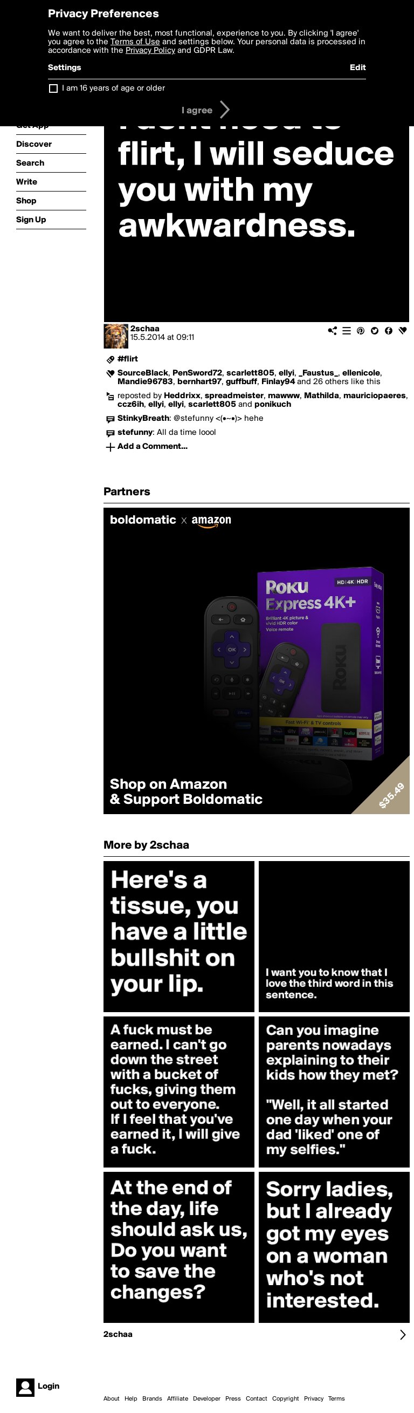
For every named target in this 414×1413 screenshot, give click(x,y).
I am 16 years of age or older (113, 88)
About (112, 1399)
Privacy (313, 1399)
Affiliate (177, 1399)
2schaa (145, 329)
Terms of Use (135, 42)
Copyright (285, 1399)
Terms (336, 1399)
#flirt (128, 359)
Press (233, 1399)
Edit (358, 68)
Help (131, 1399)
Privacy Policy (150, 50)
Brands (152, 1399)
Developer (206, 1399)
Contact (256, 1399)
